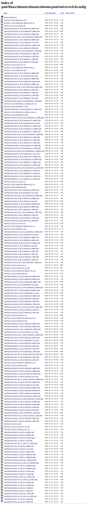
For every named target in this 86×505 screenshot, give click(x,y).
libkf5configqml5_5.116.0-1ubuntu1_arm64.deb (22, 390)
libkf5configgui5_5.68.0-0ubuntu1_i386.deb (21, 220)
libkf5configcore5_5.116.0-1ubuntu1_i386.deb (22, 413)
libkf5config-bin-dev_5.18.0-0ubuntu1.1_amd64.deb (24, 117)
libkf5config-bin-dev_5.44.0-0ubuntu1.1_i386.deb (23, 168)
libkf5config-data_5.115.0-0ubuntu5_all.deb (21, 293)
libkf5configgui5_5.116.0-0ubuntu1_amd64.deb (22, 326)
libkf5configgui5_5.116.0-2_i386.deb (18, 491)
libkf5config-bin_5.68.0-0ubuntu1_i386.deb (21, 209)
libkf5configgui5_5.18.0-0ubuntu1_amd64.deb (21, 34)
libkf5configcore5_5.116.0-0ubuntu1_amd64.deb (22, 329)
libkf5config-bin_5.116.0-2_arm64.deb (19, 485)
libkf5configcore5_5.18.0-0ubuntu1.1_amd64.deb (22, 129)
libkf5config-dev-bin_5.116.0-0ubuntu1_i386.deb (23, 354)
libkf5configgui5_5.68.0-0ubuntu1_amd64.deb (21, 207)
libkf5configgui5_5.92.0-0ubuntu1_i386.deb (21, 251)
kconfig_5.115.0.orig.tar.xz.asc (17, 268)
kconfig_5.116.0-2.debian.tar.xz (17, 429)
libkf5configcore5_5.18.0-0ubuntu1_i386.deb (21, 56)
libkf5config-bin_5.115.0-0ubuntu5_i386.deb (21, 312)
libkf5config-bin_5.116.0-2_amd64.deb (19, 452)
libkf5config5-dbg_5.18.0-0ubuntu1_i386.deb (21, 53)
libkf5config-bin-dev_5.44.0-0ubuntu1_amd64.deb (23, 87)
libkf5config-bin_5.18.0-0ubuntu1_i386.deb (21, 59)
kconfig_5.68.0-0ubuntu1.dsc (15, 187)
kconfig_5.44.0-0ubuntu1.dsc (15, 70)
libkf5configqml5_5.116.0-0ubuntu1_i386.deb (21, 346)
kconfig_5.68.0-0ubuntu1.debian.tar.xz (19, 184)
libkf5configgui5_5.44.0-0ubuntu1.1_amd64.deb (22, 165)
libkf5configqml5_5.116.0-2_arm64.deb (19, 471)
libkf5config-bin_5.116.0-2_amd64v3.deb (20, 468)
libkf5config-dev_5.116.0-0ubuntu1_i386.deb (21, 357)
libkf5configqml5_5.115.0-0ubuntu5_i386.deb (21, 298)
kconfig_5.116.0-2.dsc (12, 424)
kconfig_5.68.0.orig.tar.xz (15, 181)
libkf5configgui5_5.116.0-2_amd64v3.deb (20, 457)
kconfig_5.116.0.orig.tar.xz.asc (17, 426)
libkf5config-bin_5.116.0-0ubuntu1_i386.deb (21, 360)
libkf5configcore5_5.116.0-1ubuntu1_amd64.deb (22, 374)
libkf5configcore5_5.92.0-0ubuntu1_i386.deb (21, 257)
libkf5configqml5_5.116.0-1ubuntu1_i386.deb (21, 407)
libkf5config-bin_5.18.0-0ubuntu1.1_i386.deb (22, 137)
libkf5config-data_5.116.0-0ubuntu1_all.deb (21, 340)
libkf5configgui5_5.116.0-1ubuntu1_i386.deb (21, 410)
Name (5, 13)
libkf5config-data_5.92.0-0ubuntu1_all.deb (21, 234)
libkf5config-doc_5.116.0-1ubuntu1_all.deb (21, 376)
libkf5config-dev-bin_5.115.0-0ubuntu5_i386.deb (23, 307)
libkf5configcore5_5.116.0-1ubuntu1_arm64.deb (22, 396)
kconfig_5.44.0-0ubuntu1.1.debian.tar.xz (20, 112)
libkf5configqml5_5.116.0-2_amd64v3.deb (20, 454)
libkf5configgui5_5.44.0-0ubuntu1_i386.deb (21, 98)
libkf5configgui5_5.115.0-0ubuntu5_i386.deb (21, 301)
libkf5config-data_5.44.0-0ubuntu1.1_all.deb (22, 154)
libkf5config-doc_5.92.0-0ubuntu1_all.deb (20, 246)
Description (70, 13)
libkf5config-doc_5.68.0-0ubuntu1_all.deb (20, 201)
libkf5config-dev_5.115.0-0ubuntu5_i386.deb (21, 310)
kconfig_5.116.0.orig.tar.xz (15, 315)
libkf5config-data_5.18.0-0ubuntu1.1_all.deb (22, 123)
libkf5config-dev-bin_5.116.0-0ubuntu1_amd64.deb (23, 335)
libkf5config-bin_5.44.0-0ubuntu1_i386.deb (21, 90)
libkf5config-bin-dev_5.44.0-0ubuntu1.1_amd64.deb (24, 151)
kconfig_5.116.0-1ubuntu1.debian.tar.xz (20, 362)
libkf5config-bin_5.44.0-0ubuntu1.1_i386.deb (22, 173)
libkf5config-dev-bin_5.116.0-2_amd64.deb (20, 443)
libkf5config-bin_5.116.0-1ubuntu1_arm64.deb (22, 404)
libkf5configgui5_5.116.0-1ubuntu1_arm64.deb (22, 393)
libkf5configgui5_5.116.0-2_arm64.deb (19, 474)
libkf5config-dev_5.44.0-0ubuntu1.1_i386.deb (22, 170)
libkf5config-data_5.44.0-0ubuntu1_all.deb (21, 76)
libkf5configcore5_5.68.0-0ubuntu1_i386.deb (21, 218)
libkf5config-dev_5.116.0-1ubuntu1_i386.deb (21, 418)
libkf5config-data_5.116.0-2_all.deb (18, 449)
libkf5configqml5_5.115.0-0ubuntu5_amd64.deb (22, 276)
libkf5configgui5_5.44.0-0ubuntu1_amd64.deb (21, 84)
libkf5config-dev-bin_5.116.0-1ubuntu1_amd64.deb (23, 379)
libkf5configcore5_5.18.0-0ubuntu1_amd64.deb (22, 31)
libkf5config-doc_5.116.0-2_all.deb (18, 440)
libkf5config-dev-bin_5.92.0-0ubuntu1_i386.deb (22, 262)
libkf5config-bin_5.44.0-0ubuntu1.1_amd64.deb (22, 162)
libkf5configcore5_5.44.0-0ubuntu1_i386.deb (21, 95)
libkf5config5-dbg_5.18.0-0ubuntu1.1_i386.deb (22, 145)
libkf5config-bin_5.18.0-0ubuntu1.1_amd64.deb (22, 120)
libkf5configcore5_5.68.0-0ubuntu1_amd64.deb (22, 204)
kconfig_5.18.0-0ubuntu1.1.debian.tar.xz (20, 104)
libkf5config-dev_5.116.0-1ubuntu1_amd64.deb (22, 382)
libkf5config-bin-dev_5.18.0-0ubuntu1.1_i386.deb (23, 134)
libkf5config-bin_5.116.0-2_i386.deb (18, 502)
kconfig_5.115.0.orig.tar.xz (15, 265)
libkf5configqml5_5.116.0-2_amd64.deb (19, 432)
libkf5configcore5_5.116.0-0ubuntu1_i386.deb (22, 351)
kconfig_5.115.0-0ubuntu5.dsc (15, 273)
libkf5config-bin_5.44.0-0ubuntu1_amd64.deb (21, 73)
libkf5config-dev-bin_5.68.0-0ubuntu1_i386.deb (22, 212)
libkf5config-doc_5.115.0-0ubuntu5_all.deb (21, 284)
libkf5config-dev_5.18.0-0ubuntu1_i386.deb (21, 48)
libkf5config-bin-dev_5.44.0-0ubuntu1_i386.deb (22, 101)
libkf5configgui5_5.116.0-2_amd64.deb (19, 435)
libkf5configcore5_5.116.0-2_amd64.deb (19, 438)
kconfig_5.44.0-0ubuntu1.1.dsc (16, 115)
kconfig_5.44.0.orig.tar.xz (15, 65)
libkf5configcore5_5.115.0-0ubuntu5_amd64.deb (22, 282)
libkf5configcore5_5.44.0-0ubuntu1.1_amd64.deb (22, 159)
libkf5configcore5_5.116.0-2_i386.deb (19, 493)
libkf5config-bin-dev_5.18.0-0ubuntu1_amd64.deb (23, 37)
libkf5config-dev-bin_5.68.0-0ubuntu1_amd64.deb (23, 195)
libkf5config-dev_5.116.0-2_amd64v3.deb (20, 465)
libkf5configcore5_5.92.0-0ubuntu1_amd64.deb (22, 243)
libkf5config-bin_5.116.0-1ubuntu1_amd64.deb (22, 387)
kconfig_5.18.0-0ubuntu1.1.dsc (16, 106)
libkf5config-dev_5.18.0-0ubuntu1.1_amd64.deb (22, 126)
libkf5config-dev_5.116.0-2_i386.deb (18, 499)
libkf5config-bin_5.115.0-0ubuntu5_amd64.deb (22, 296)
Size (62, 13)
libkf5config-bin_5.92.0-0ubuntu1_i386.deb (21, 259)
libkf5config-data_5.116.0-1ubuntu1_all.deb (21, 385)
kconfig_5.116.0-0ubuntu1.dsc (15, 321)
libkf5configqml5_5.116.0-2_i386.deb (18, 488)
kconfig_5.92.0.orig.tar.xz (15, 223)
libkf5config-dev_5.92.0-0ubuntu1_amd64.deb (21, 248)
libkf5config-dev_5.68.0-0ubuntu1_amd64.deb (21, 198)
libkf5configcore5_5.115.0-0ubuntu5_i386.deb (22, 304)
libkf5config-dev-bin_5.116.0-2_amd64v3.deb (21, 463)
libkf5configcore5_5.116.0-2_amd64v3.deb (20, 460)
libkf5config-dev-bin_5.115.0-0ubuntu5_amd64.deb (23, 287)
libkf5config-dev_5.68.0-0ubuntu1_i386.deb (21, 215)
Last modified (50, 13)
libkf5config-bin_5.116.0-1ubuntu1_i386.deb (21, 421)
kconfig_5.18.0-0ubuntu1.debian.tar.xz (19, 23)
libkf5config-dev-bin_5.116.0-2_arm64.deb (20, 479)
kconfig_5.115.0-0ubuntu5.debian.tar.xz (20, 271)
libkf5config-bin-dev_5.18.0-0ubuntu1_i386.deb (22, 51)
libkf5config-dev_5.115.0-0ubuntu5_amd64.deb (22, 290)
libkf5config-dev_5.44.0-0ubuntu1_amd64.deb (21, 78)
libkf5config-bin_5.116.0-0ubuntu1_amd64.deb (22, 343)
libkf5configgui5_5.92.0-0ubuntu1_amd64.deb (21, 240)
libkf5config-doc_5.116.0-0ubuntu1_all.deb (21, 332)
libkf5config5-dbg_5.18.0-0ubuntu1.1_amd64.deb (22, 109)
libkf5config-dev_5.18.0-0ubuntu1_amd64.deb (21, 28)
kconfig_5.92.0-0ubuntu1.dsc (15, 229)
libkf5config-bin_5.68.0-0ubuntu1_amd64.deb (21, 190)
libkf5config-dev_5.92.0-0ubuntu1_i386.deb (21, 254)
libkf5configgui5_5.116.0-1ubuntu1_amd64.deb (22, 371)
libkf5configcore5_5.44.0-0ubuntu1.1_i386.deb (22, 176)
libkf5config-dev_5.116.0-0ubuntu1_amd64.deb (22, 337)
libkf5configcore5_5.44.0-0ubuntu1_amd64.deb (22, 81)
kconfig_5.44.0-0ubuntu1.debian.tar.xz (19, 67)
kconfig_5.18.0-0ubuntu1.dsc (15, 20)
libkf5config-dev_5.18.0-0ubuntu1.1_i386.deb (22, 140)
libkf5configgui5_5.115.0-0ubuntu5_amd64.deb (22, 279)
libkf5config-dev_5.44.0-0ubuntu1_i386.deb (21, 92)
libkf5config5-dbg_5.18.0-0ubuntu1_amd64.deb (22, 45)
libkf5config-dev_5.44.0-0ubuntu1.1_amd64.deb (22, 156)
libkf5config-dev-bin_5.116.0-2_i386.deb (20, 496)
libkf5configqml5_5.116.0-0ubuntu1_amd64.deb (22, 323)
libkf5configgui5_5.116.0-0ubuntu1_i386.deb (21, 349)
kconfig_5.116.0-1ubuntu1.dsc (15, 365)
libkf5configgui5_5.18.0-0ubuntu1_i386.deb (21, 62)
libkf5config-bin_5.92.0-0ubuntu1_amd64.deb (21, 237)
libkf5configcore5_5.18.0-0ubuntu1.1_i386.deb (22, 148)
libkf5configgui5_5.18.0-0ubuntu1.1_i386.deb (22, 142)
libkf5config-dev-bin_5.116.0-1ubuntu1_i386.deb (23, 415)
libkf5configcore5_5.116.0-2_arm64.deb (19, 477)
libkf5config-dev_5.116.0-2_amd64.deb (19, 446)
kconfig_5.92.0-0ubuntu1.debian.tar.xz (19, 226)
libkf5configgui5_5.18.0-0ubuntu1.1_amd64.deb (22, 131)
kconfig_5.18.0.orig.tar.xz (15, 26)
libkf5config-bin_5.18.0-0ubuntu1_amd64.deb (21, 39)
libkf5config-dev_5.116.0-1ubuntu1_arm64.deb (22, 401)
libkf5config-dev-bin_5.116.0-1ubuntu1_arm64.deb (23, 399)
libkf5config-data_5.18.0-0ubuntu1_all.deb (21, 42)
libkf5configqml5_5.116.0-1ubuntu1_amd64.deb (22, 368)
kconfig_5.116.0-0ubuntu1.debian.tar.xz (20, 318)
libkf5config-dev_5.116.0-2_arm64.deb (19, 482)
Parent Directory (10, 17)
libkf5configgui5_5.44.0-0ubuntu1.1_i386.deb (22, 179)
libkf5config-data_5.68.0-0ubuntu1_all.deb (21, 193)
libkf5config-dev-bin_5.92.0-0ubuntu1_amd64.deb (23, 232)
